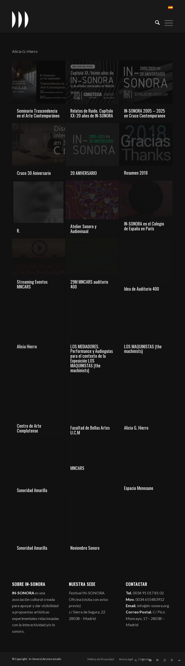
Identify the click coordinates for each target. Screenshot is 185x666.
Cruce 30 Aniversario (34, 173)
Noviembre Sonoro (84, 548)
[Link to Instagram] (164, 660)
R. (18, 230)
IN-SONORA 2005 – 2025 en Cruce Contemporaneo (144, 113)
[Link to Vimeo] (157, 660)
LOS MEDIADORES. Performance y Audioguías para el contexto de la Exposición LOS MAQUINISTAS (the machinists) (91, 358)
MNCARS (77, 468)
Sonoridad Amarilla (32, 490)
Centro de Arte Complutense (29, 428)
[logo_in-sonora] (20, 19)
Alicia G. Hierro (136, 428)
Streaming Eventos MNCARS (32, 284)
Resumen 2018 (136, 173)
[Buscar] (155, 22)
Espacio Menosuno (138, 488)
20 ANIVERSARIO (83, 173)
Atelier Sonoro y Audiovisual (83, 228)
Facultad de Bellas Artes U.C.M (90, 430)
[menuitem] (155, 22)
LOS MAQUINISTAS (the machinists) (143, 348)
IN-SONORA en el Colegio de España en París (144, 226)
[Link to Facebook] (142, 660)
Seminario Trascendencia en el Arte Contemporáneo (38, 113)
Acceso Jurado (52, 658)
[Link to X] (135, 660)
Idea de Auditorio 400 (141, 289)
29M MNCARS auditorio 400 (89, 284)
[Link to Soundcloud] (179, 660)
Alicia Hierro (27, 346)
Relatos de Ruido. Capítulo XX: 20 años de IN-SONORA (91, 113)
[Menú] (166, 22)
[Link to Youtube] (150, 660)
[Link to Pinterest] (171, 660)
